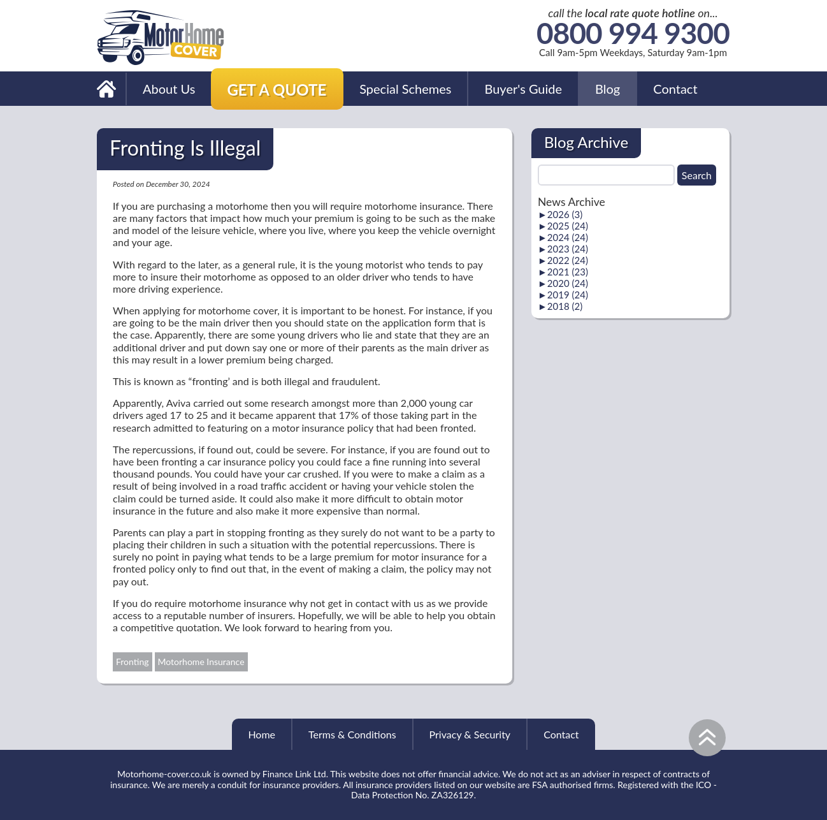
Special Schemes (405, 88)
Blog (607, 88)
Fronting (132, 661)
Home (261, 734)
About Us (169, 88)
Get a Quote (276, 89)
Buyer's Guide (523, 88)
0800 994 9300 (633, 33)
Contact (675, 88)
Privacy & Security (470, 734)
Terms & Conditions (352, 734)
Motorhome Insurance (201, 661)
